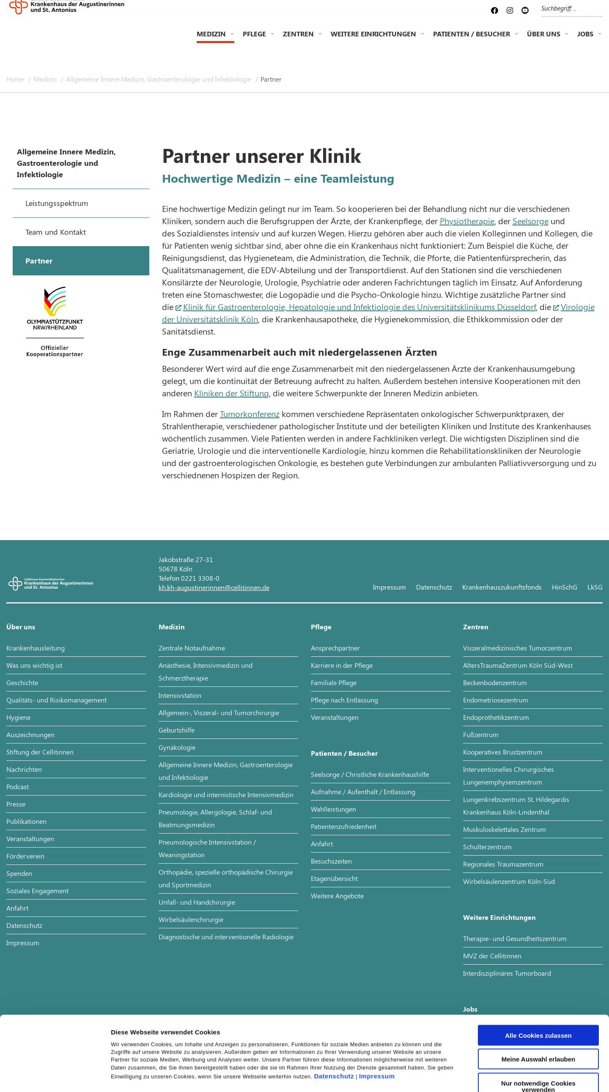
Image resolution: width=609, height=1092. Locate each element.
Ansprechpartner (335, 647)
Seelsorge (531, 220)
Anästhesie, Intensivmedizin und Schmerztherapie (205, 671)
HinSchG (564, 586)
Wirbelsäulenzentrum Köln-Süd (509, 881)
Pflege (254, 40)
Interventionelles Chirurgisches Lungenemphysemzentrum (508, 775)
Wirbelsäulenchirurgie (191, 919)
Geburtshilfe (177, 729)
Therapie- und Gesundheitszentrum (515, 938)
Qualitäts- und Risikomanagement (56, 699)
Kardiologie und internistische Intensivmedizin (226, 794)
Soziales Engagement (37, 890)
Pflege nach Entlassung (344, 699)
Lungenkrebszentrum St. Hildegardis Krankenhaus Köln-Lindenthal (516, 805)
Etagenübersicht (334, 878)
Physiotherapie (467, 220)
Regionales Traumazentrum (503, 863)
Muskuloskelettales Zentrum (504, 829)
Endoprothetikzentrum (496, 717)
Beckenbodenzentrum (495, 682)
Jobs (585, 40)
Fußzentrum (481, 734)
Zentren (298, 40)
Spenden (19, 873)
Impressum (377, 1017)
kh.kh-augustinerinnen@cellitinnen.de (214, 587)
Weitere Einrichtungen (373, 40)
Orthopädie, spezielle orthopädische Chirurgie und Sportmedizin (226, 878)
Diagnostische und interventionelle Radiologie (226, 936)
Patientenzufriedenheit (343, 826)
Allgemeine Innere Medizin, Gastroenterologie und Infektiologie (159, 78)
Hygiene (18, 717)
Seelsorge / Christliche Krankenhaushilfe (370, 774)
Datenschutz (334, 1017)
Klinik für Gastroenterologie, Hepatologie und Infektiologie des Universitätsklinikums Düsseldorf (359, 306)
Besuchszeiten (331, 860)
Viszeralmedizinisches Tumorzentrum (517, 647)
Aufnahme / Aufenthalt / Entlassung (363, 791)
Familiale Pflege (334, 682)
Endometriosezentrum (495, 699)
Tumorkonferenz (250, 413)
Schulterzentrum (487, 846)
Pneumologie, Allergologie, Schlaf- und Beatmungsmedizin (215, 818)
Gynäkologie (177, 747)
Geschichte (22, 682)
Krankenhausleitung (35, 647)
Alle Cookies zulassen (538, 976)
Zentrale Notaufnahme (192, 647)
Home (16, 78)
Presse (15, 803)
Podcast (17, 786)
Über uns (543, 40)
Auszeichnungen (30, 734)
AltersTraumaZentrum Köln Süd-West (518, 665)
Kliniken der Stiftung (231, 392)
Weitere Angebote (337, 895)
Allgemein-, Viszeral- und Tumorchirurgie (219, 712)
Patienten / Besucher (471, 40)
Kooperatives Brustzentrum (503, 751)
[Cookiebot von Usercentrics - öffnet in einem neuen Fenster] (55, 1075)
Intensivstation (180, 695)
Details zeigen (449, 1075)
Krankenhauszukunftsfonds (502, 586)
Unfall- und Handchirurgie (197, 901)
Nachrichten (24, 769)
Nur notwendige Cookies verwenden (538, 1027)
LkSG (595, 586)
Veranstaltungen (30, 838)
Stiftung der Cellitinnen (40, 751)
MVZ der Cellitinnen (492, 955)
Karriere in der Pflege (342, 665)
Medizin (211, 40)
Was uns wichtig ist (34, 665)
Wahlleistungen (333, 808)
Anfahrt (17, 907)
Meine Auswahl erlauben (539, 1000)
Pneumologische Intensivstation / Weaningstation (207, 848)
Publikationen (26, 821)
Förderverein (25, 855)
